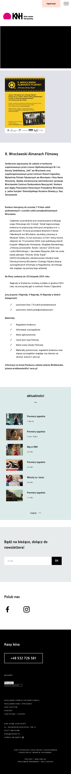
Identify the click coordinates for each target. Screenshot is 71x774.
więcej (33, 513)
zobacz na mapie (12, 737)
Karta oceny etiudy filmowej (29, 345)
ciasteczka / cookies (14, 714)
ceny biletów (11, 707)
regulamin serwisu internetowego (22, 700)
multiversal (47, 762)
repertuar (51, 3)
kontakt (8, 710)
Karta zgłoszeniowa (26, 335)
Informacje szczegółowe (28, 329)
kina (17, 704)
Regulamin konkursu (26, 324)
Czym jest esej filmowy (27, 340)
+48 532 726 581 (23, 658)
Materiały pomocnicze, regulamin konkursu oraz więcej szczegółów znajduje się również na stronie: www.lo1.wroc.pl (39, 353)
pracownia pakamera (28, 762)
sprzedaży (27, 704)
